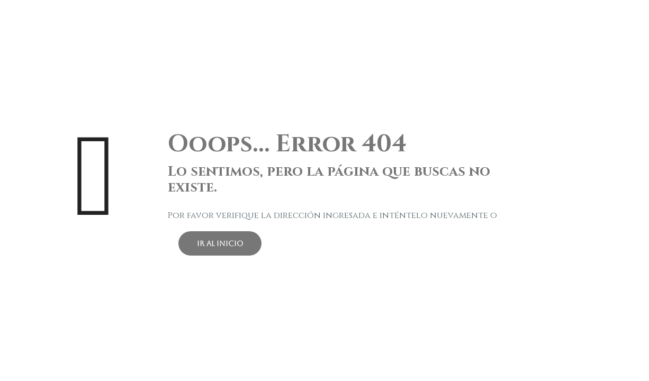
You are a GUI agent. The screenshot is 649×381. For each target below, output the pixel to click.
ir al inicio (220, 243)
